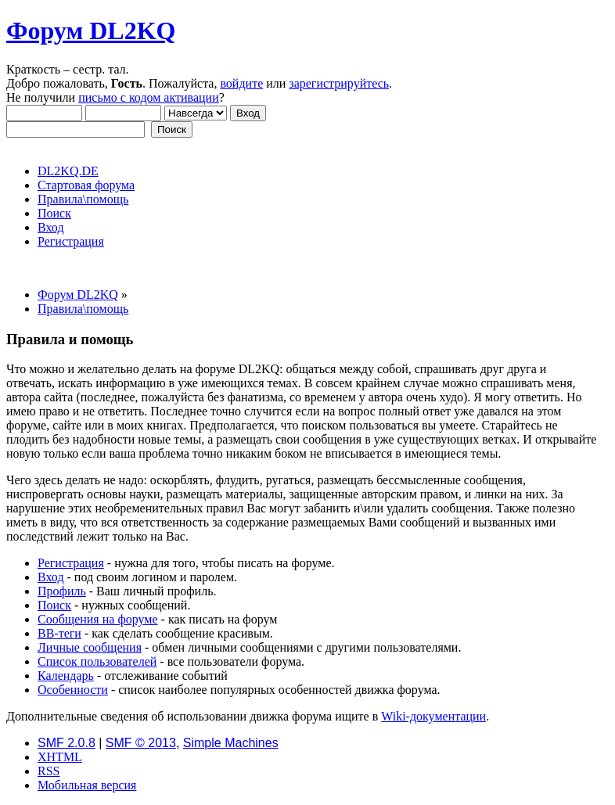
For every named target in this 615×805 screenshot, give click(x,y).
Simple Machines (231, 742)
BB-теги (59, 633)
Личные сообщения (90, 647)
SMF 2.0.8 (66, 742)
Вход (51, 577)
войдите (241, 83)
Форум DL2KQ (90, 30)
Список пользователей (97, 661)
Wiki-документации (433, 716)
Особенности (73, 689)
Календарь (66, 675)
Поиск (54, 605)
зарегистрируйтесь (339, 83)
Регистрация (71, 563)
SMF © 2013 (141, 742)
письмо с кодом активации (148, 97)
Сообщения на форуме (98, 619)
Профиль (62, 591)
